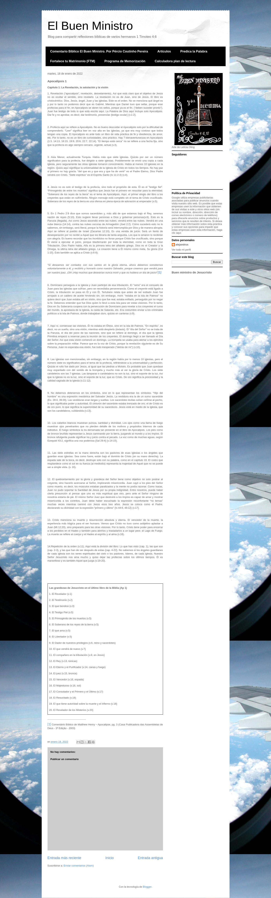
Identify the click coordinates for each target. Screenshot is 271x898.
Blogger (147, 886)
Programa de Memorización (124, 61)
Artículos (164, 51)
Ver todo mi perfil (181, 249)
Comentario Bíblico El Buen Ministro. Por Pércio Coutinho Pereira (99, 51)
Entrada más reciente (64, 858)
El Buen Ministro (90, 25)
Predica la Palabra (193, 51)
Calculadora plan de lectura (175, 61)
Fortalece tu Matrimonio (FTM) (72, 61)
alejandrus (182, 244)
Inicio (109, 858)
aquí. (179, 232)
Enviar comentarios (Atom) (79, 865)
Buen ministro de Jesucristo (192, 272)
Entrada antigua (150, 858)
